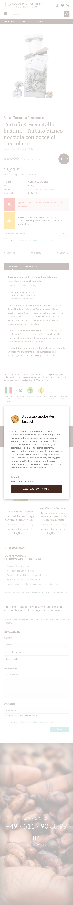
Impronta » (16, 476)
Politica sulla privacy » (22, 481)
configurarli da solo (50, 454)
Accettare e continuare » (36, 489)
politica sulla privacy (37, 457)
